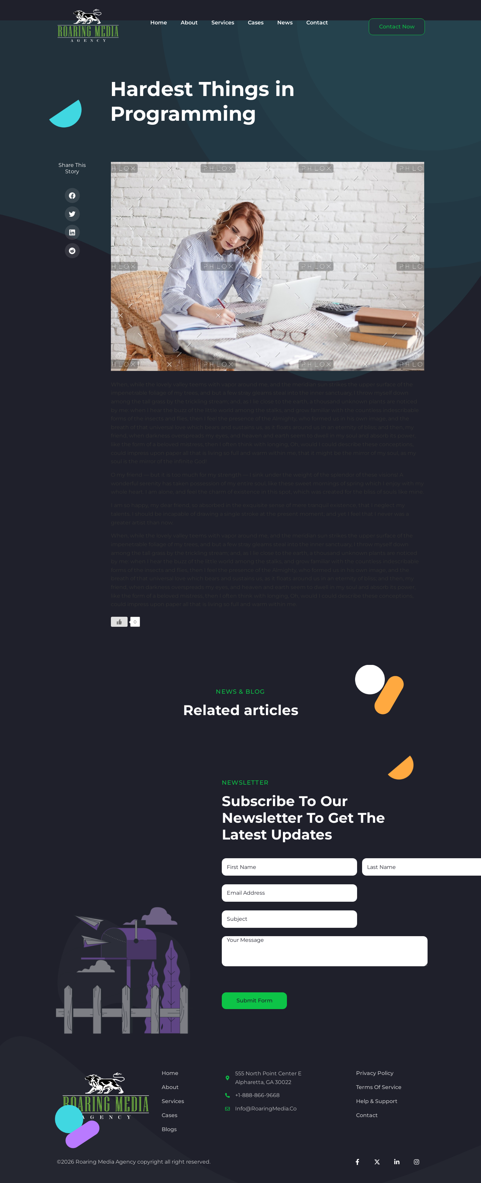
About (189, 22)
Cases (256, 22)
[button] (72, 195)
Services (222, 22)
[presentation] (272, 979)
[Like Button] (119, 622)
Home (158, 22)
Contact (317, 22)
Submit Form (254, 1000)
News (285, 22)
